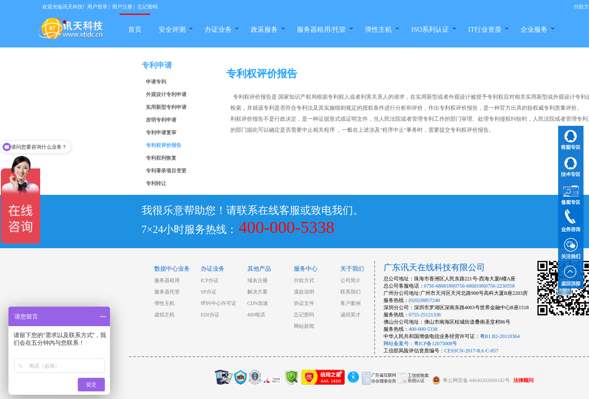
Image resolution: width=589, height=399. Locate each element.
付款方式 (304, 280)
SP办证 (208, 292)
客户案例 (350, 303)
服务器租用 (167, 280)
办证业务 (218, 29)
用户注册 (122, 7)
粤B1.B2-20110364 (500, 336)
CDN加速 (257, 303)
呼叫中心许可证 (218, 303)
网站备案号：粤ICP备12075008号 (421, 343)
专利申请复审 (161, 133)
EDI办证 (210, 315)
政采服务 (264, 29)
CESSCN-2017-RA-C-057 (471, 351)
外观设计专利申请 (166, 94)
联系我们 (350, 292)
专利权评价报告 (163, 145)
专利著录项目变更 (166, 171)
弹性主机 (378, 29)
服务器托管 (167, 292)
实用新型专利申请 (166, 107)
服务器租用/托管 (321, 29)
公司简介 (350, 280)
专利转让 (156, 183)
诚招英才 (350, 315)
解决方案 (257, 292)
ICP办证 (210, 280)
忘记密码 (147, 7)
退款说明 (304, 292)
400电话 (256, 315)
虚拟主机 (164, 315)
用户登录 (97, 7)
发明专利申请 (161, 120)
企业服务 (534, 29)
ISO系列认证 (430, 29)
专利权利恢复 (161, 158)
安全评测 (172, 29)
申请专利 (156, 82)
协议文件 (304, 303)
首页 (135, 29)
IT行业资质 (484, 29)
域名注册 (257, 280)
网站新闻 (304, 326)
